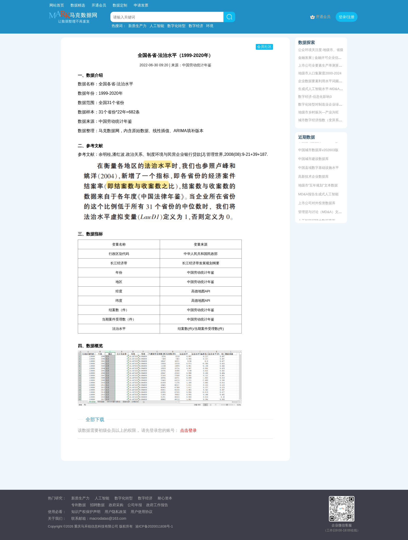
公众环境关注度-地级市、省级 (320, 50)
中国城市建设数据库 (313, 160)
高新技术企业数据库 (313, 178)
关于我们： (57, 518)
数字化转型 (176, 26)
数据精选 (78, 5)
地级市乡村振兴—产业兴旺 (318, 112)
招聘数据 (97, 505)
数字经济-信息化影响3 (315, 97)
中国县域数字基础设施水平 (318, 169)
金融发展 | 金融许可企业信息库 (321, 58)
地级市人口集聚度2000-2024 (319, 73)
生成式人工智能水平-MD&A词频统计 (325, 89)
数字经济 (196, 26)
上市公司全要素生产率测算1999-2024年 (328, 65)
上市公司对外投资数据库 (316, 204)
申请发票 (141, 5)
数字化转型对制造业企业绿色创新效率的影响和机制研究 (340, 104)
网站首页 (56, 5)
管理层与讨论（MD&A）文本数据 (323, 213)
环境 (209, 26)
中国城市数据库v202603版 (318, 151)
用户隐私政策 (115, 512)
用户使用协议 (141, 512)
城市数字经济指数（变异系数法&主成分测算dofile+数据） (341, 120)
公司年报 (135, 505)
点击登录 (188, 430)
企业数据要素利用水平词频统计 (322, 81)
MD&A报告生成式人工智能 (318, 195)
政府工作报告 (157, 505)
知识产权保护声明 (85, 512)
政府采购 (116, 505)
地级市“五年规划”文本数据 (318, 187)
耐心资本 (165, 498)
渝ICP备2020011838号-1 (154, 526)
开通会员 (99, 5)
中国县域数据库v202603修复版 (321, 142)
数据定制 (120, 5)
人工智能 (157, 26)
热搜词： (119, 26)
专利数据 (78, 505)
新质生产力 (137, 26)
